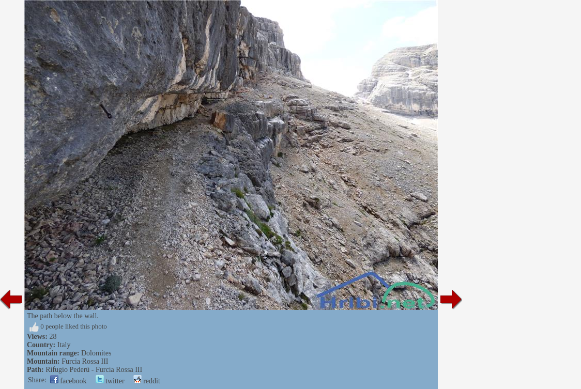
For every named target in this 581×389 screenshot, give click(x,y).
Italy (64, 345)
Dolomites (96, 353)
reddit (146, 381)
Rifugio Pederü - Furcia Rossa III (93, 370)
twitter (110, 381)
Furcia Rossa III (85, 361)
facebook (68, 381)
